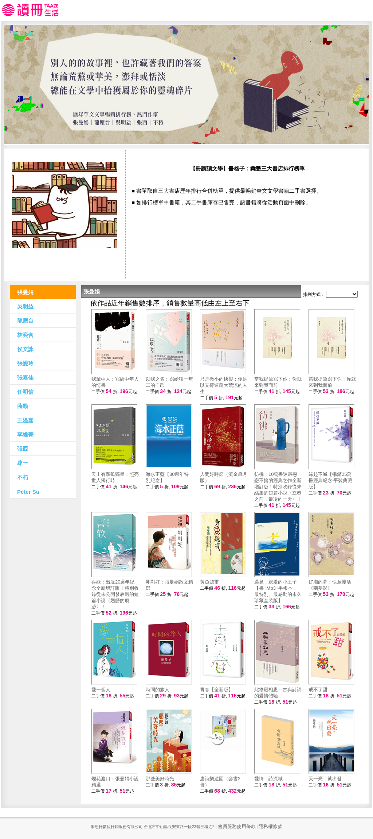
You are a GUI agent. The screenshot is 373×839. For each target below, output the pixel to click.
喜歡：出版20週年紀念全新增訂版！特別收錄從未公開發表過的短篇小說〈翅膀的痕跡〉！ (115, 594)
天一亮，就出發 (325, 778)
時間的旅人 (157, 689)
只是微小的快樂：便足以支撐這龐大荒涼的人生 (223, 385)
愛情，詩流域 (268, 778)
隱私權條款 (270, 826)
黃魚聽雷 (209, 582)
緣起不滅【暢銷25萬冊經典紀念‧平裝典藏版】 (330, 480)
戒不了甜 (318, 689)
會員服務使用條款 (237, 826)
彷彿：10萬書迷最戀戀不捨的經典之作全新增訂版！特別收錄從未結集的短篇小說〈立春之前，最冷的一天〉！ (278, 487)
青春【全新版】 (216, 689)
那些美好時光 (160, 778)
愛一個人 (100, 689)
